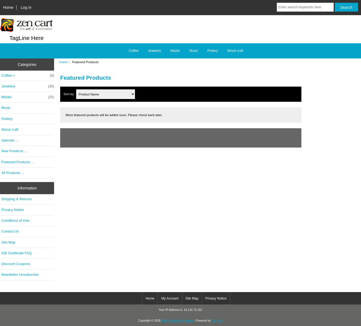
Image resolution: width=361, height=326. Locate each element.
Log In (26, 7)
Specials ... (9, 140)
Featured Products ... (17, 162)
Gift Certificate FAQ (16, 253)
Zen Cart (217, 320)
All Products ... (12, 173)
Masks (175, 51)
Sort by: (69, 94)
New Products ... (14, 151)
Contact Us (10, 231)
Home (8, 7)
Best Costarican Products (177, 320)
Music (193, 51)
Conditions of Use (15, 220)
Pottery (212, 51)
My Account (169, 298)
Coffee (134, 51)
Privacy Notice (12, 210)
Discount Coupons (15, 264)
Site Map (8, 242)
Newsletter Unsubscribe (20, 274)
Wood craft (235, 51)
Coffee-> (27, 75)
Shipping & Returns (16, 199)
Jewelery (154, 51)
